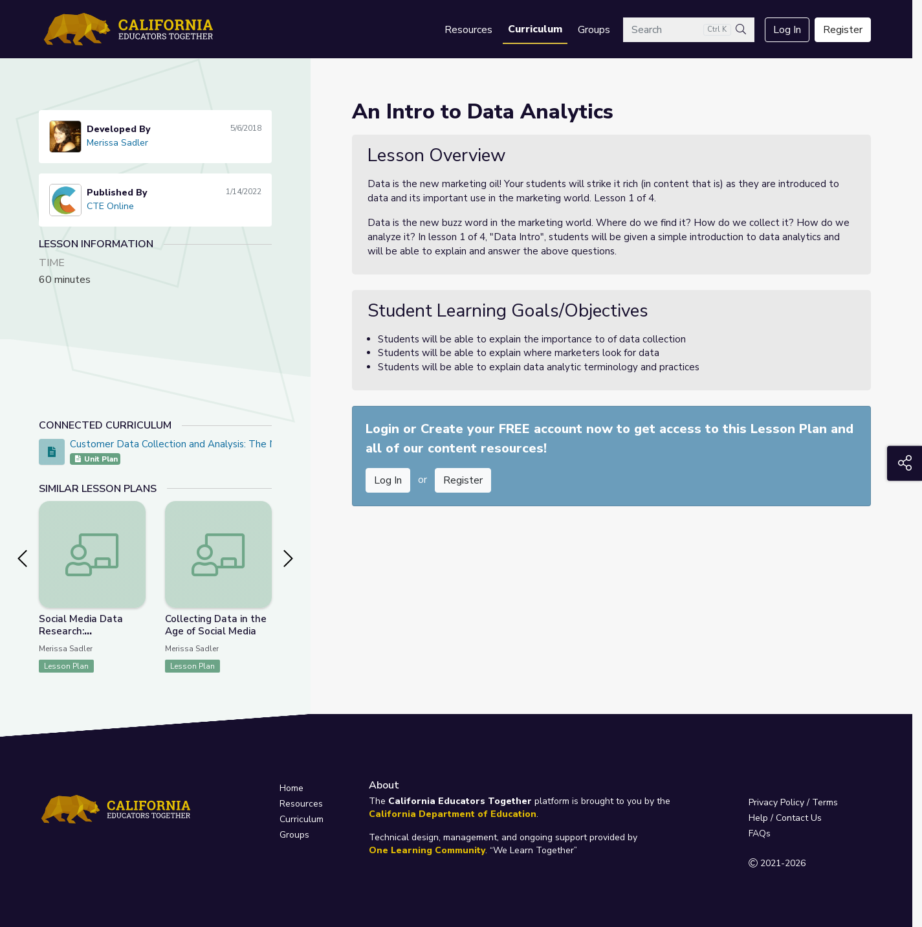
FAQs (760, 833)
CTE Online (110, 206)
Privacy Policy (776, 802)
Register (842, 30)
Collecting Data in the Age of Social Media (216, 625)
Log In (787, 30)
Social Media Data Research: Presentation (81, 631)
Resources (468, 30)
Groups (594, 30)
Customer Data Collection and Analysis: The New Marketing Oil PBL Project (239, 444)
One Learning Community (427, 850)
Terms (825, 802)
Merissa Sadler (117, 143)
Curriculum (535, 29)
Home (291, 788)
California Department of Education (452, 814)
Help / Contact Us (785, 818)
